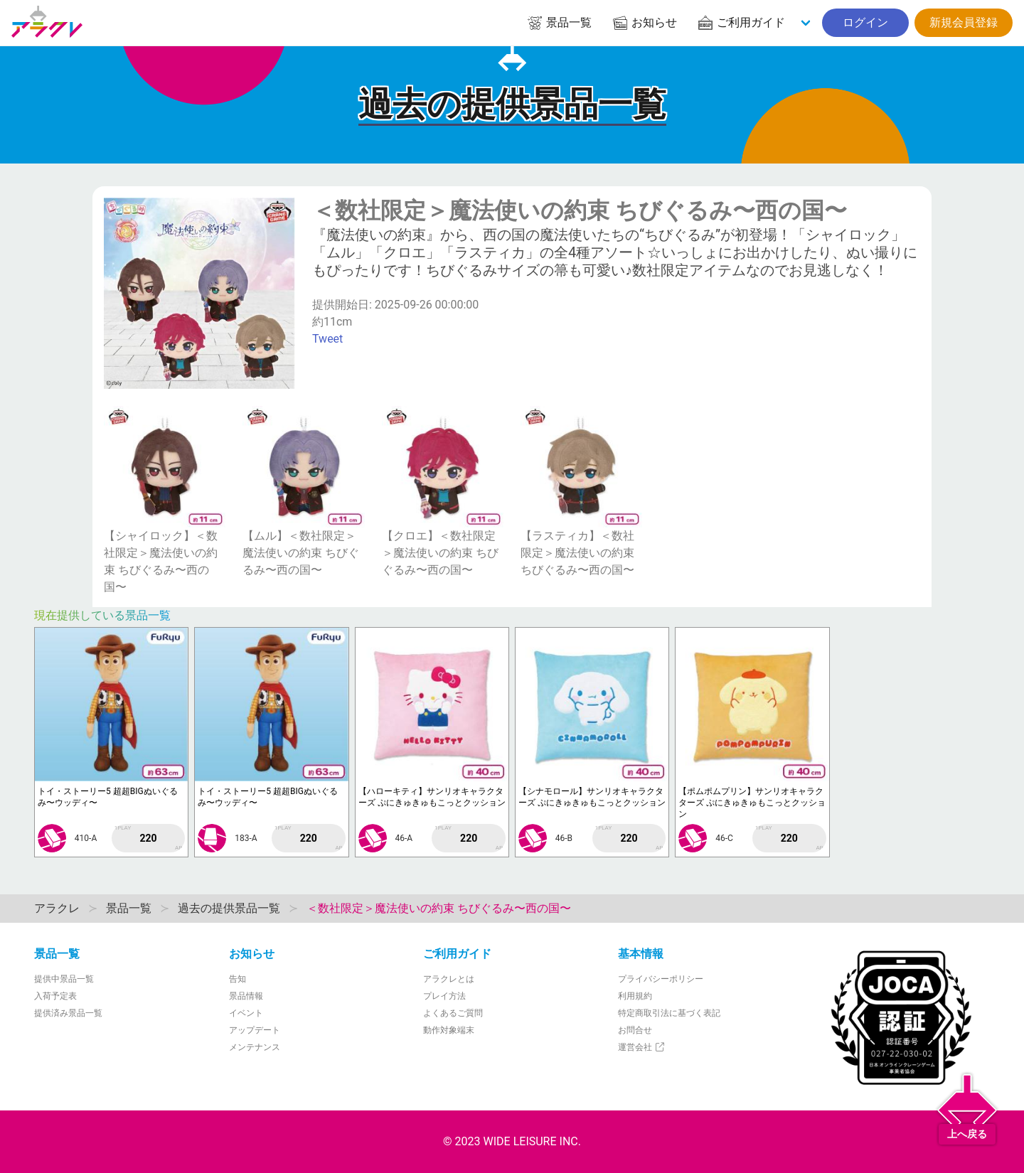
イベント (246, 1013)
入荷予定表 (55, 996)
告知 (237, 979)
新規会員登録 (963, 22)
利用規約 (635, 996)
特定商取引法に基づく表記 (669, 1013)
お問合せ (635, 1030)
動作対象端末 (448, 1030)
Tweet (327, 339)
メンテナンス (254, 1047)
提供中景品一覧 (64, 979)
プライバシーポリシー (660, 979)
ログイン (865, 22)
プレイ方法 (444, 996)
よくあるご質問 (453, 1013)
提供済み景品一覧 (68, 1013)
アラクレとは (448, 979)
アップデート (254, 1030)
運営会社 (642, 1047)
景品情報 (246, 996)
